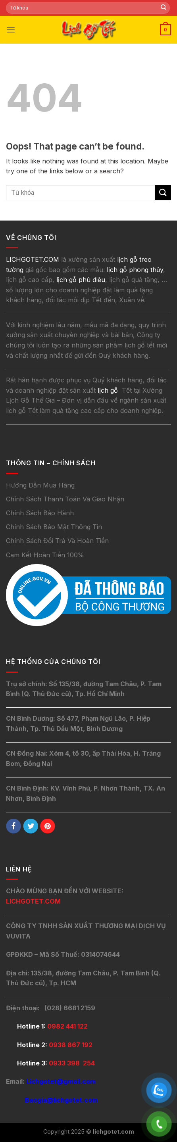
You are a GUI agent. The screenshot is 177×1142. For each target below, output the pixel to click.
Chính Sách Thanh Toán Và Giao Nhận (65, 499)
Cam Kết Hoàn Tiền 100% (45, 555)
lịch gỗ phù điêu (80, 280)
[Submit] (163, 8)
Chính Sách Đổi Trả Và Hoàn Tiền (57, 541)
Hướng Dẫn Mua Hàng (40, 485)
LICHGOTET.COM (33, 901)
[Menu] (10, 29)
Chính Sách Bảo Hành (40, 513)
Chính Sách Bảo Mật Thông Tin (54, 527)
